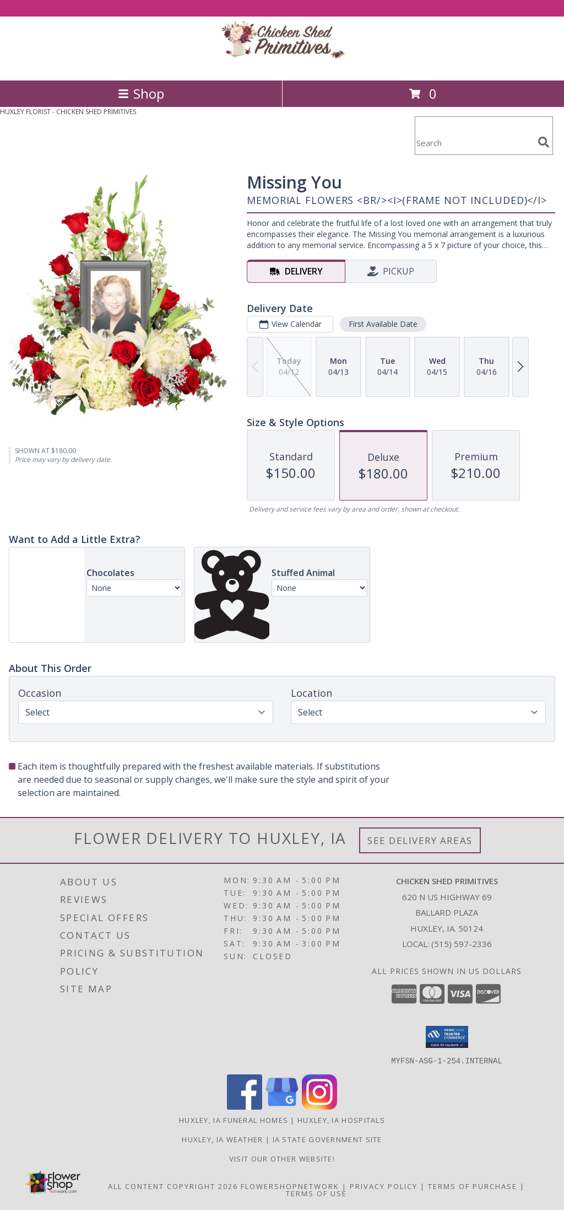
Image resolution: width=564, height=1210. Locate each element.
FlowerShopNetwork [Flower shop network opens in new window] (290, 1186)
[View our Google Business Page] (282, 1106)
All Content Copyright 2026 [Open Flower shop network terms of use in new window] (173, 1186)
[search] (543, 142)
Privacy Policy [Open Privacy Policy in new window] (383, 1186)
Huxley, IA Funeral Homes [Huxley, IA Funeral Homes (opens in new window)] (233, 1120)
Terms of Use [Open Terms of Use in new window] (316, 1193)
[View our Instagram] (319, 1106)
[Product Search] (474, 142)
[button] (447, 1037)
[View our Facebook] (244, 1106)
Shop (141, 93)
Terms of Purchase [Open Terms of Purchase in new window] (472, 1186)
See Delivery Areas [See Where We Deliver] (420, 840)
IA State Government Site (327, 1139)
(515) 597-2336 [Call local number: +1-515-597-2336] (461, 943)
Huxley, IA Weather (222, 1139)
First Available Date (383, 324)
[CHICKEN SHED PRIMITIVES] (282, 64)
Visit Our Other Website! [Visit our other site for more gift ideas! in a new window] (282, 1158)
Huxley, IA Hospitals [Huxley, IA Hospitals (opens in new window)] (341, 1120)
